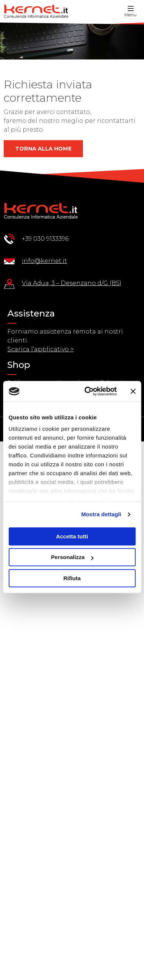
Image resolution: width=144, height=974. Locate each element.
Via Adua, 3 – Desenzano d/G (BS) (71, 283)
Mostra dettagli (101, 514)
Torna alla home (43, 148)
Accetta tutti (72, 536)
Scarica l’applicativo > (40, 349)
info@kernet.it (44, 260)
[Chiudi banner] (132, 391)
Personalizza (72, 557)
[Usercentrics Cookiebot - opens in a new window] (87, 391)
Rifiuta (72, 578)
